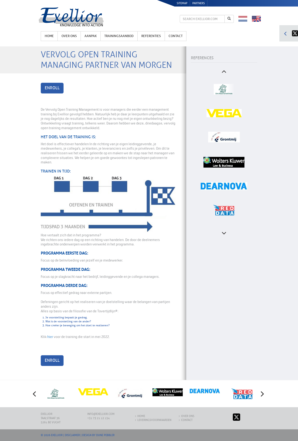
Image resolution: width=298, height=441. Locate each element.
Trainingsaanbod (119, 36)
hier (50, 337)
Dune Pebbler (105, 435)
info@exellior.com (101, 414)
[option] (224, 89)
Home (49, 36)
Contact (176, 36)
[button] (35, 394)
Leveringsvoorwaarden (154, 420)
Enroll (52, 87)
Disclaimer (72, 435)
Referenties (151, 36)
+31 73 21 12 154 (98, 418)
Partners (198, 3)
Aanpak (91, 36)
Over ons (69, 36)
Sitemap (182, 3)
